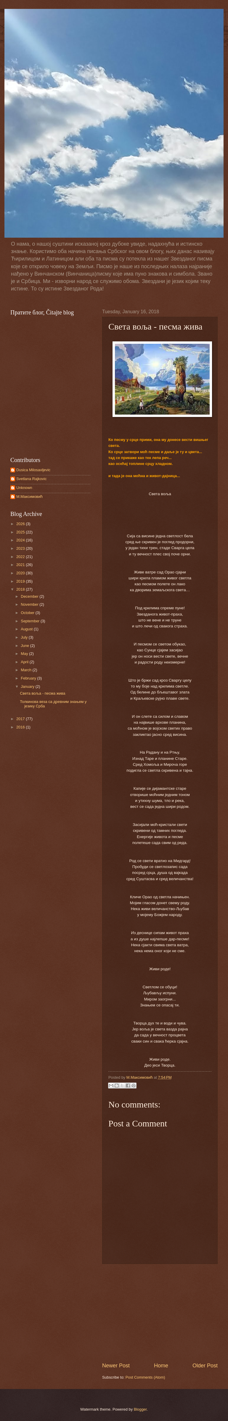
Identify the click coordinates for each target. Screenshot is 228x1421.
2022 (21, 556)
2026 (21, 524)
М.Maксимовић (29, 496)
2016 (21, 727)
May (25, 653)
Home (161, 1366)
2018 (21, 589)
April (25, 662)
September (31, 621)
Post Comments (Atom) (145, 1377)
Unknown (24, 487)
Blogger (140, 1409)
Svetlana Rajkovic (31, 479)
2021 (21, 564)
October (28, 612)
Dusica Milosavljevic (33, 470)
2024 (21, 540)
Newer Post (116, 1366)
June (25, 645)
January (28, 686)
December (30, 596)
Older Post (205, 1366)
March (26, 670)
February (29, 678)
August (27, 629)
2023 (21, 548)
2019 (21, 581)
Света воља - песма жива (42, 693)
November (30, 604)
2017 (21, 719)
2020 (21, 573)
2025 (21, 532)
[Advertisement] (160, 1312)
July (24, 637)
